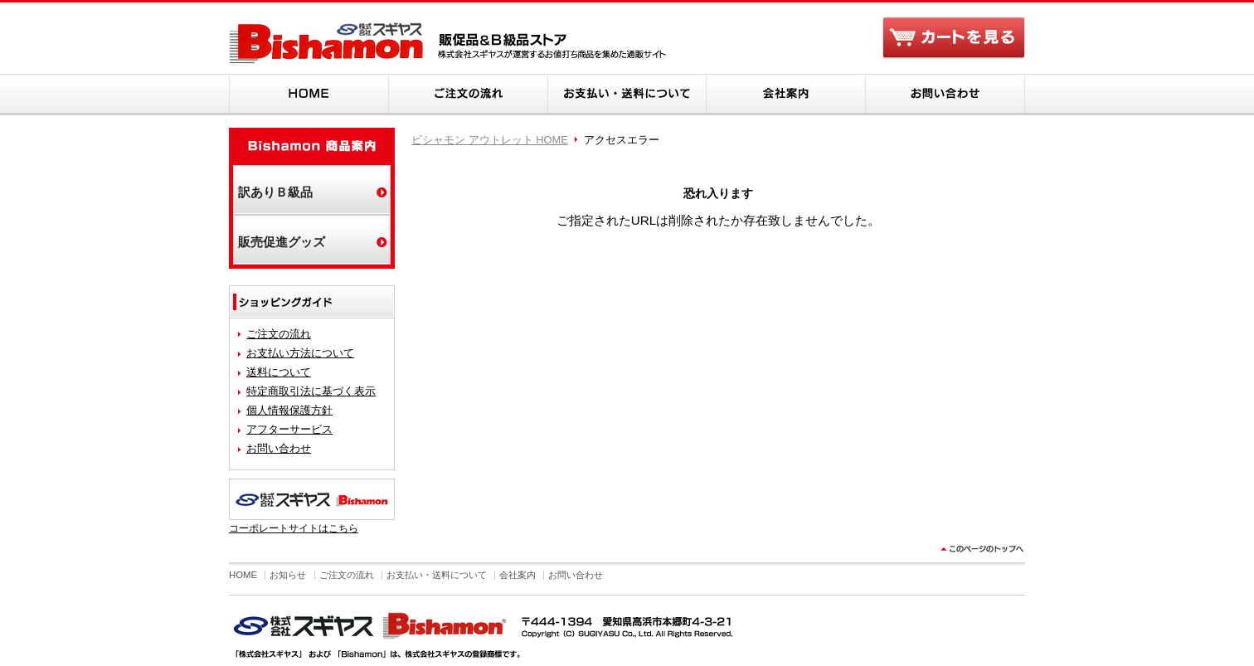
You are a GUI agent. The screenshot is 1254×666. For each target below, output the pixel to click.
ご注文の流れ (467, 94)
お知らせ (288, 575)
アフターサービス (289, 429)
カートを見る (953, 39)
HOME (308, 94)
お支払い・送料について (627, 94)
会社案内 (786, 94)
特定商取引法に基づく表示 (311, 391)
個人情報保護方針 (289, 410)
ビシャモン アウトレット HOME (489, 140)
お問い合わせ (945, 94)
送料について (278, 372)
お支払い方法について (300, 353)
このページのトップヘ (980, 554)
